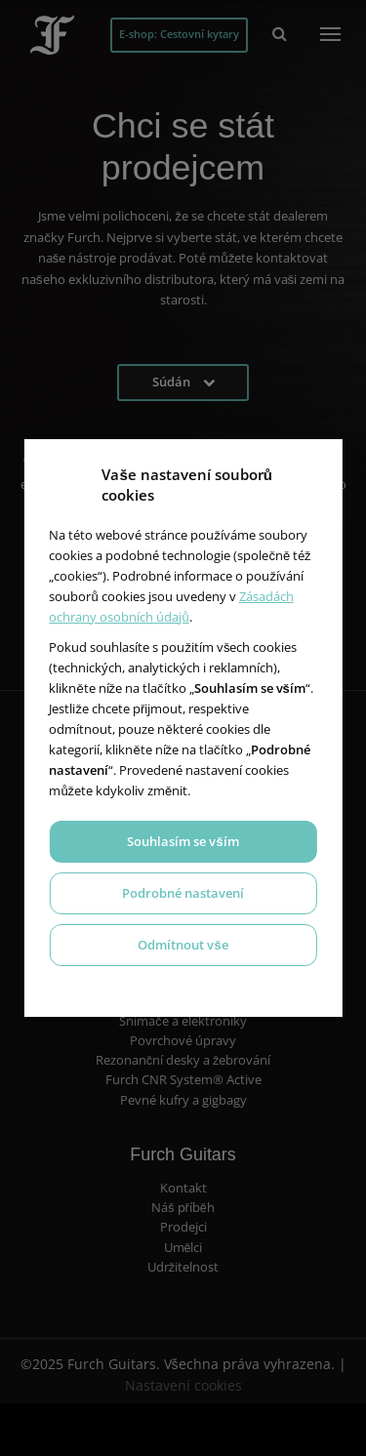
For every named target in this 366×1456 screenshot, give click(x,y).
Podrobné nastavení (183, 893)
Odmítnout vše (182, 944)
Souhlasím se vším (182, 841)
